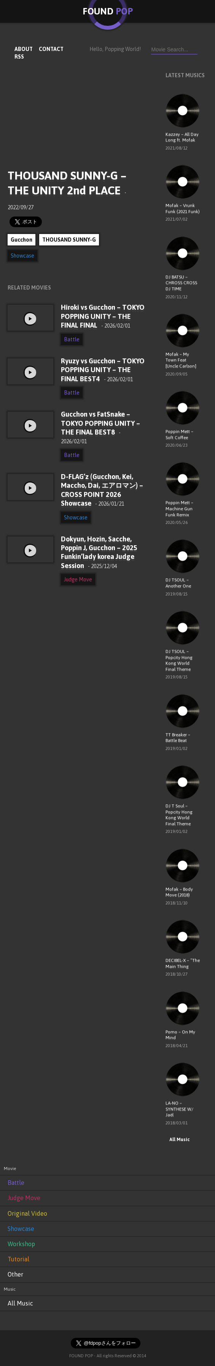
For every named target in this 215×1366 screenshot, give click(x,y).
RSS (19, 57)
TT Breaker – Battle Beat (178, 737)
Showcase (22, 256)
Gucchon (21, 240)
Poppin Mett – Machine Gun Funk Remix (179, 508)
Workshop (21, 1243)
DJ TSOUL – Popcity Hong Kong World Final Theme (179, 660)
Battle (72, 339)
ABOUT (23, 49)
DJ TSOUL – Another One (178, 583)
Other (15, 1274)
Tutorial (18, 1259)
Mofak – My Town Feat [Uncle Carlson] (181, 360)
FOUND (108, 11)
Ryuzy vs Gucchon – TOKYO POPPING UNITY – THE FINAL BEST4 (103, 370)
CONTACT (51, 49)
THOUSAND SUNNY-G (69, 240)
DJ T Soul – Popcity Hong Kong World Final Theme (179, 814)
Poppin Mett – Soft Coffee (179, 434)
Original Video (27, 1213)
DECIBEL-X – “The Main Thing (183, 963)
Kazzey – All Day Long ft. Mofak (182, 137)
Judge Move (78, 579)
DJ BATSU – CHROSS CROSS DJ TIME (181, 282)
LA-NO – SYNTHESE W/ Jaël (179, 1109)
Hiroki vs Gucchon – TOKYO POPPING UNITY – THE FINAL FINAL (103, 316)
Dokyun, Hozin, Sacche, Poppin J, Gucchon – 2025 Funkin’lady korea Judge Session (99, 552)
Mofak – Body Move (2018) (179, 892)
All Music (178, 1139)
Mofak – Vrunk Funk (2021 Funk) (183, 208)
